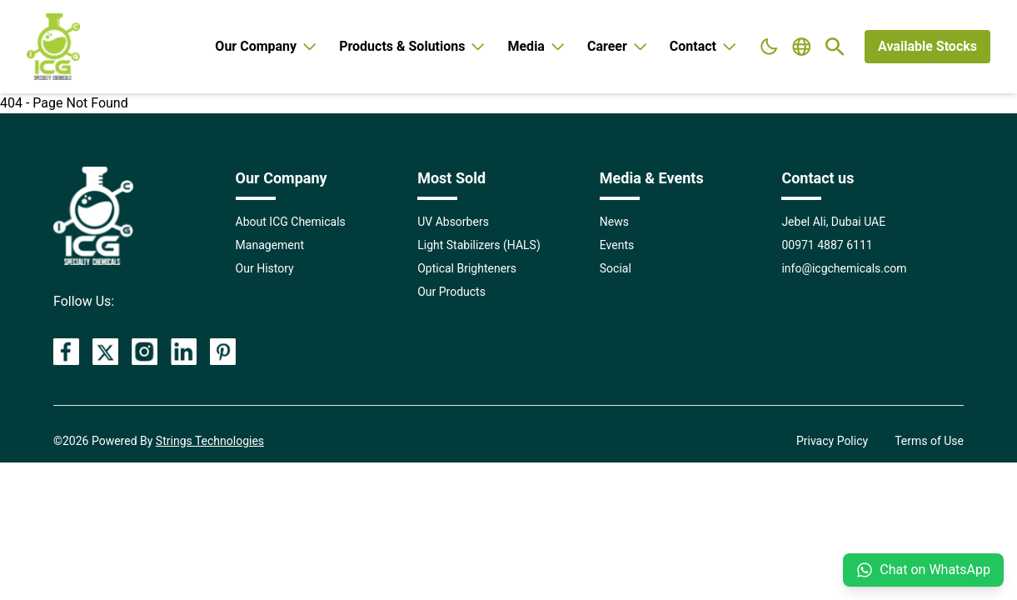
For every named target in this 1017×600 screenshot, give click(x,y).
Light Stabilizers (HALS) (479, 245)
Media (536, 46)
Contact (704, 46)
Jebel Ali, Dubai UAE (833, 221)
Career (618, 46)
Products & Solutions (413, 46)
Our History (265, 268)
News (614, 221)
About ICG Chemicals (291, 221)
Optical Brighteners (466, 268)
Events (617, 245)
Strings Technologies (210, 441)
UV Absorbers (453, 221)
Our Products (451, 291)
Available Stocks (927, 46)
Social (615, 268)
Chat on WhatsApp (923, 570)
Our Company (267, 46)
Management (270, 245)
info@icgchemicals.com (843, 268)
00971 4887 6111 (826, 245)
